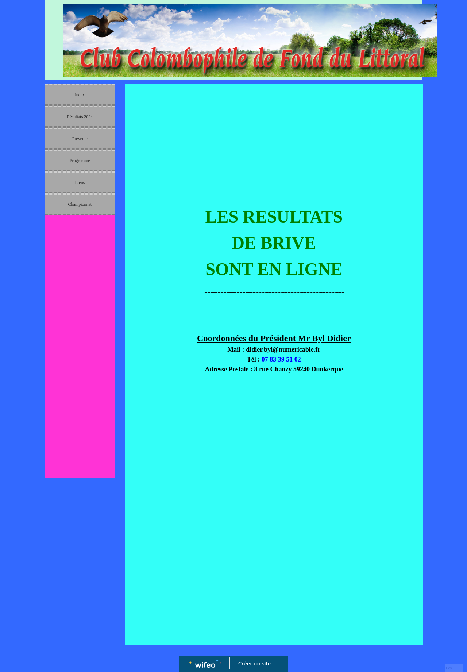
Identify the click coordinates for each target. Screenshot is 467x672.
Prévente (80, 138)
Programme (80, 160)
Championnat (80, 204)
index (80, 94)
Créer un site (254, 663)
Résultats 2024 (80, 116)
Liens (80, 182)
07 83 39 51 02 (281, 359)
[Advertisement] (80, 364)
